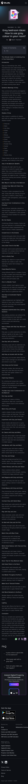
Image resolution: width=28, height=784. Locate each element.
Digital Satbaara (5, 745)
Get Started (14, 684)
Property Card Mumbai (7, 752)
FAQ (7, 50)
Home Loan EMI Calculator (8, 732)
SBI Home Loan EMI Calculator (10, 736)
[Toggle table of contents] (24, 48)
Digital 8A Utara (5, 748)
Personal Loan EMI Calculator (9, 734)
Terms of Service (6, 770)
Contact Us (4, 729)
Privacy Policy (5, 767)
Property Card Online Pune (8, 755)
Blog (2, 727)
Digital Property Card (7, 750)
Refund (3, 773)
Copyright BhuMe (6, 781)
